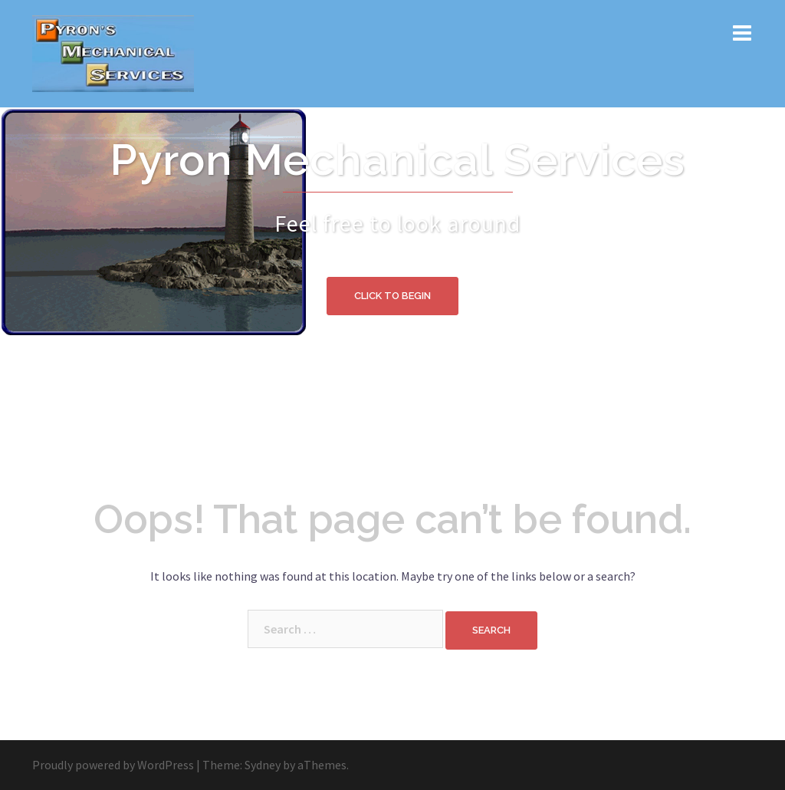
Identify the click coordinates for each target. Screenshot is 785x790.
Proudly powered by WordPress (113, 764)
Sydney (263, 764)
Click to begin (392, 295)
